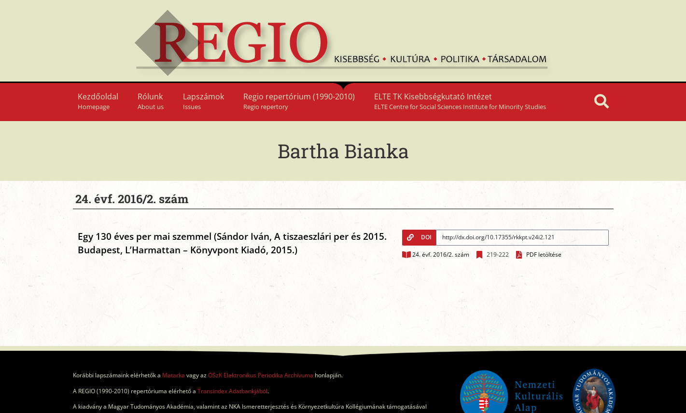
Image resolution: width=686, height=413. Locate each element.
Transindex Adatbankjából (232, 391)
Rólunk (151, 101)
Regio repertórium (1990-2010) (299, 101)
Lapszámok (203, 101)
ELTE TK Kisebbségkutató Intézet (460, 101)
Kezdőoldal (98, 101)
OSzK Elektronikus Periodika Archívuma (260, 375)
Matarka (173, 375)
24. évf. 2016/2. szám (440, 254)
